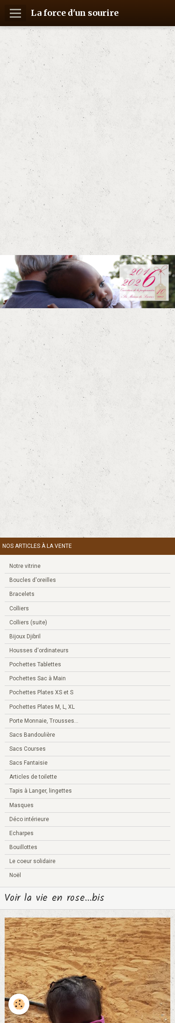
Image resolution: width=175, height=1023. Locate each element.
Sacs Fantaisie (28, 763)
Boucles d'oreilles (32, 580)
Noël (15, 875)
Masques (21, 805)
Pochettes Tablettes (35, 664)
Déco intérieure (29, 819)
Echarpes (21, 833)
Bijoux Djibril (25, 636)
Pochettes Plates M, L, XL (42, 707)
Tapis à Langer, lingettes (40, 791)
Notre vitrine (25, 566)
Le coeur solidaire (32, 861)
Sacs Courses (27, 749)
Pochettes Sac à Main (37, 678)
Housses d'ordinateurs (39, 650)
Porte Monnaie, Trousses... (43, 721)
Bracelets (22, 594)
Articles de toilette (33, 777)
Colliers (19, 608)
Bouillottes (23, 847)
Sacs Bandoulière (32, 735)
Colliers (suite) (28, 622)
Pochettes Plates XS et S (41, 692)
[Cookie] (18, 1004)
